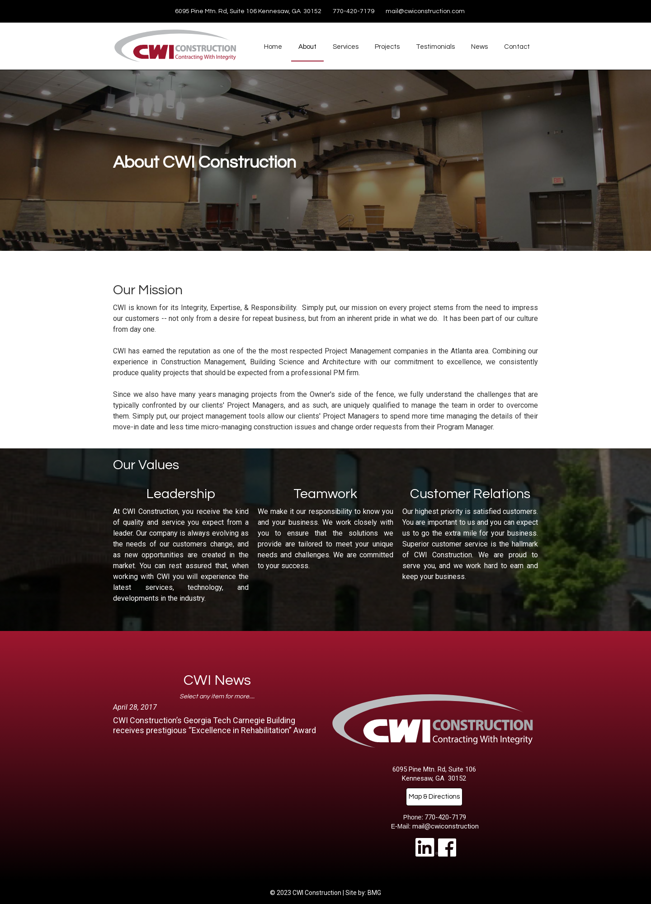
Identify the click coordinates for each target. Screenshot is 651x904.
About (307, 46)
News (479, 46)
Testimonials (435, 46)
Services (346, 46)
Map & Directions (434, 796)
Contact (517, 46)
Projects (387, 46)
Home (273, 46)
